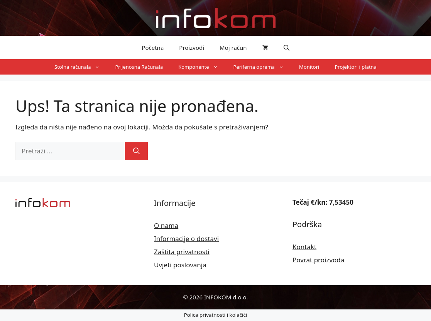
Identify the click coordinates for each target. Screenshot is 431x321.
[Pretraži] (136, 151)
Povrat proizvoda (318, 259)
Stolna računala (80, 67)
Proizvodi (191, 47)
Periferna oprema (262, 67)
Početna (153, 47)
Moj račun (233, 47)
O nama (166, 225)
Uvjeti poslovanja (180, 264)
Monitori (309, 66)
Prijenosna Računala (139, 66)
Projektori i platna (356, 66)
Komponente (201, 67)
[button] (286, 47)
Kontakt (304, 246)
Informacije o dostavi (186, 238)
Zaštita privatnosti (182, 251)
